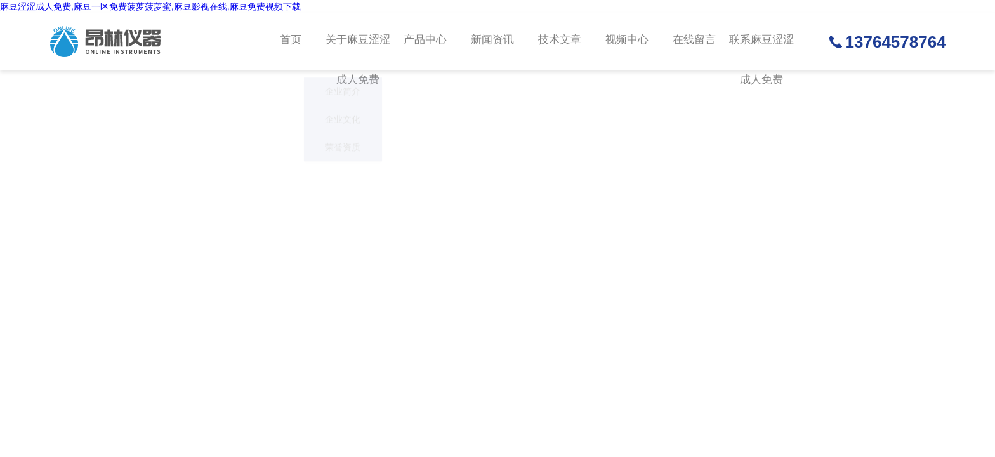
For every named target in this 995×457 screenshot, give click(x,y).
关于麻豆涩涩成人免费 (357, 53)
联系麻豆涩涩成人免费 (757, 53)
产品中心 (424, 42)
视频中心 (624, 42)
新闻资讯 (491, 42)
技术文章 (558, 42)
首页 (291, 42)
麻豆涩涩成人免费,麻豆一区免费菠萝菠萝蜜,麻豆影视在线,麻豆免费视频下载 (150, 6)
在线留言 (691, 42)
